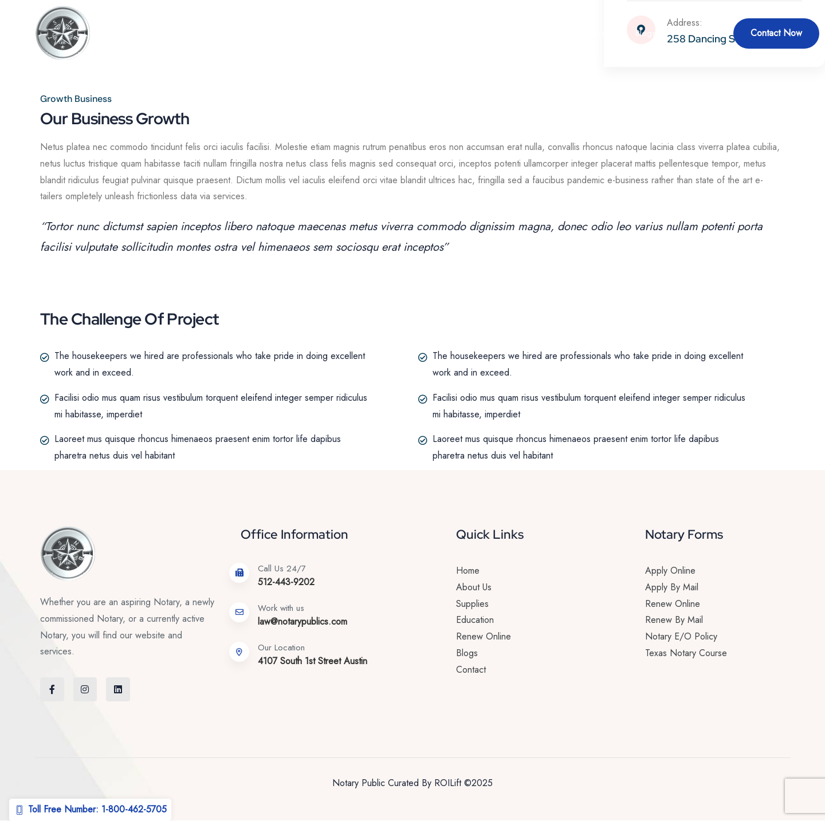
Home (208, 33)
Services (309, 33)
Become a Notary (466, 33)
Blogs (645, 33)
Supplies (543, 33)
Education (600, 33)
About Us (253, 33)
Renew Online (379, 33)
